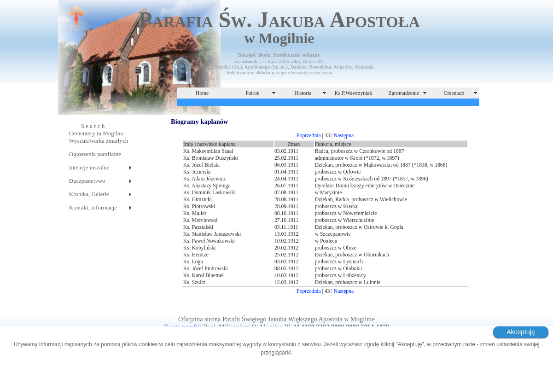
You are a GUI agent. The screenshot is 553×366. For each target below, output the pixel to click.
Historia (302, 93)
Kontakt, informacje (93, 207)
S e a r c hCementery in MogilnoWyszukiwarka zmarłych (98, 133)
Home (202, 93)
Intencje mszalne (89, 167)
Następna (344, 136)
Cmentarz (454, 93)
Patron (252, 93)
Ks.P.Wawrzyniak (354, 93)
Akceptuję (520, 332)
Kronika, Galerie (89, 194)
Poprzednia (309, 136)
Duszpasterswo (87, 180)
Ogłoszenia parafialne (95, 154)
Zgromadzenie (404, 93)
